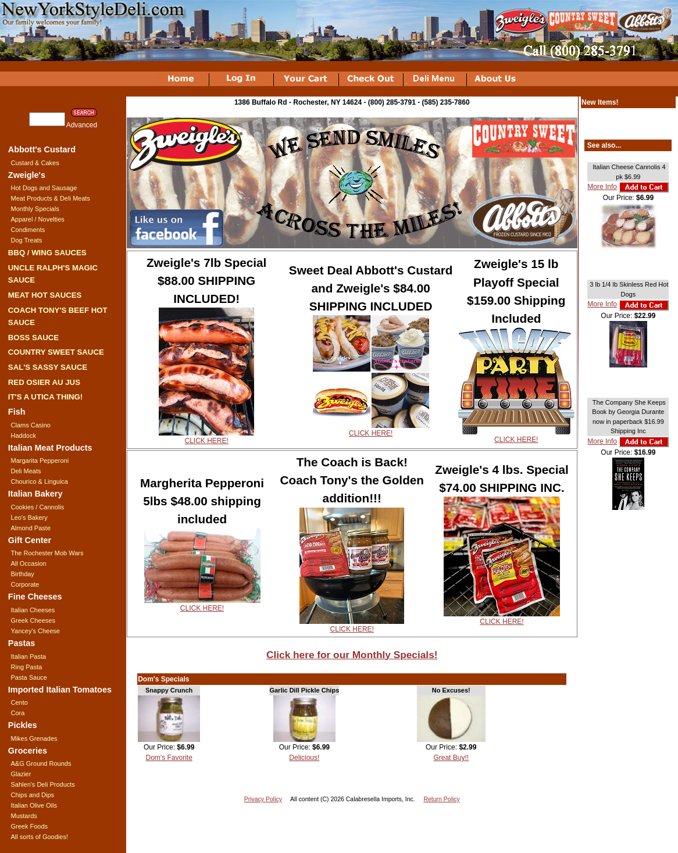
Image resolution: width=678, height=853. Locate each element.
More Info (602, 187)
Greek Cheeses (33, 620)
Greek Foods (29, 826)
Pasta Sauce (29, 677)
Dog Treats (26, 240)
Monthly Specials (35, 208)
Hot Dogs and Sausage (44, 187)
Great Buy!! (451, 758)
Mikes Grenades (34, 738)
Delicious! (304, 758)
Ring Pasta (26, 666)
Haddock (23, 435)
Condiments (28, 229)
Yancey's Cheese (35, 630)
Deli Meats (26, 470)
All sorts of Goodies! (39, 836)
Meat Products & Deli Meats (50, 198)
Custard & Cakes (35, 162)
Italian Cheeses (33, 609)
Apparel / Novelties (38, 219)
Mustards (24, 815)
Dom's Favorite (169, 758)
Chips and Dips (33, 794)
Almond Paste (31, 527)
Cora (18, 712)
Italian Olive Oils (34, 805)
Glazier (21, 773)
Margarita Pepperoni (40, 460)
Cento (19, 702)
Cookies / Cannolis (38, 507)
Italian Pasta (29, 656)
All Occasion (29, 563)
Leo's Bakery (29, 517)
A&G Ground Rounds (41, 763)
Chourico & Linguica (39, 481)
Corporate (25, 584)
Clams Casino (31, 425)
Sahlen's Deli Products (43, 784)
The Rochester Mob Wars (47, 552)
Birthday (22, 573)
